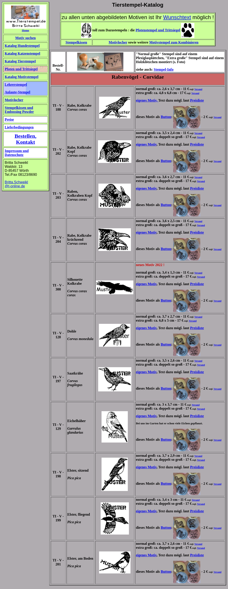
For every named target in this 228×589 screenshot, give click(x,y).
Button (166, 117)
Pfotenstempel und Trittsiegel (158, 30)
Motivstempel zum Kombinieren (173, 42)
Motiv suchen (25, 38)
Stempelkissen (76, 42)
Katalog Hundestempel (22, 46)
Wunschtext (177, 17)
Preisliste (197, 100)
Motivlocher (118, 42)
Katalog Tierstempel (20, 61)
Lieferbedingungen (19, 127)
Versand (198, 89)
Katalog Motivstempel (22, 77)
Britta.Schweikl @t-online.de (16, 184)
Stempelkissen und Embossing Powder (19, 110)
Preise (9, 119)
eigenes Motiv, (147, 100)
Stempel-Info (163, 69)
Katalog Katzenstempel (22, 53)
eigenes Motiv (146, 144)
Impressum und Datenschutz (17, 153)
